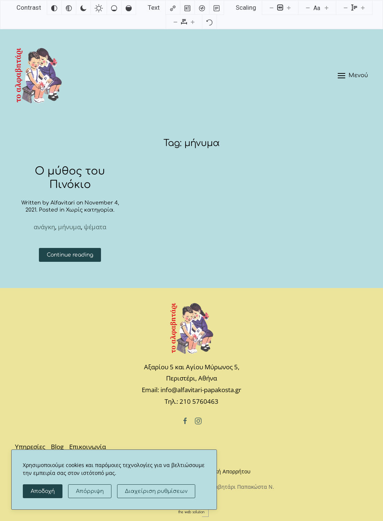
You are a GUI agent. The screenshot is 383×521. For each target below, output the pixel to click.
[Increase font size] (326, 7)
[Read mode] (216, 7)
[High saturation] (128, 7)
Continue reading (70, 255)
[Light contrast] (99, 7)
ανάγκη (44, 226)
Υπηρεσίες (30, 446)
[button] (353, 75)
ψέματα (95, 226)
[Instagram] (198, 420)
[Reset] (209, 21)
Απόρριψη (90, 491)
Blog (57, 446)
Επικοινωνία (87, 446)
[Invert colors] (54, 7)
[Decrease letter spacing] (175, 21)
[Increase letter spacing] (192, 21)
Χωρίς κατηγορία (89, 210)
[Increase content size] (288, 7)
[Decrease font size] (307, 7)
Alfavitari (62, 203)
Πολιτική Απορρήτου (225, 471)
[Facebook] (185, 420)
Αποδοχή (43, 491)
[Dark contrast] (83, 7)
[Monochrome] (68, 7)
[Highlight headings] (187, 7)
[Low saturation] (114, 7)
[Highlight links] (172, 7)
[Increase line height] (362, 7)
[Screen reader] (201, 7)
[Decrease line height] (345, 7)
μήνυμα (69, 226)
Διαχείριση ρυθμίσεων (156, 491)
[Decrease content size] (271, 7)
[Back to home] (38, 75)
